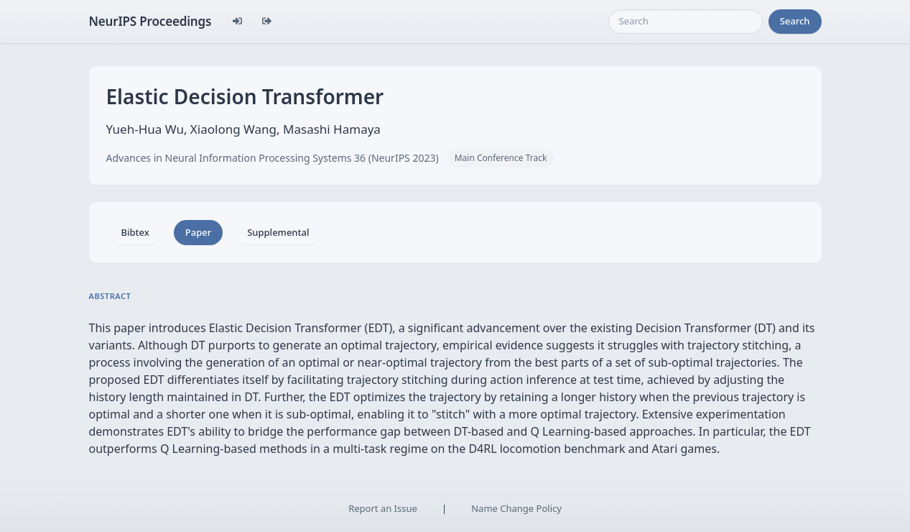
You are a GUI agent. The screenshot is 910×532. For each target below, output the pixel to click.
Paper (198, 232)
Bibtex (135, 232)
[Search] (685, 21)
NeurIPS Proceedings (150, 21)
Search (795, 20)
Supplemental (278, 232)
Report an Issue (382, 508)
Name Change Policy (516, 508)
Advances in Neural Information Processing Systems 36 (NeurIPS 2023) (272, 158)
